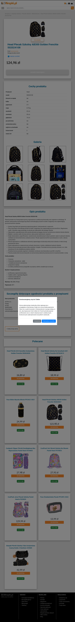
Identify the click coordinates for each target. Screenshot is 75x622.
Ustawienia (37, 321)
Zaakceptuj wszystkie (49, 321)
